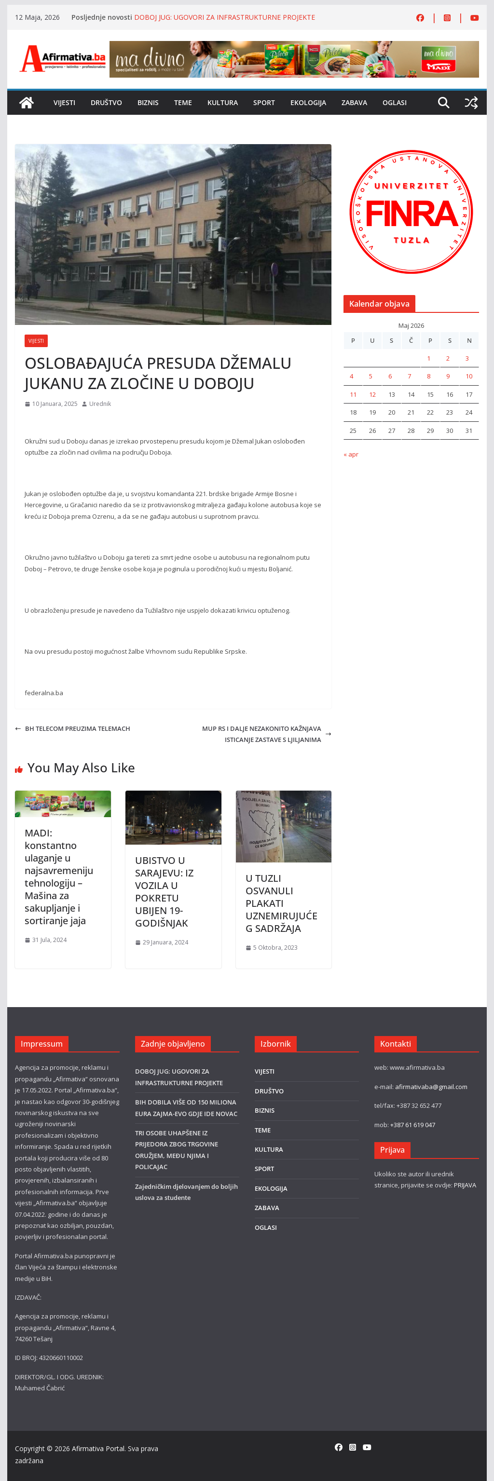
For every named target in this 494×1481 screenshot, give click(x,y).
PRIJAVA (465, 1185)
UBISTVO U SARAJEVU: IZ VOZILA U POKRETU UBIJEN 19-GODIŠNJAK (164, 891)
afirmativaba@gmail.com (431, 1086)
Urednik (100, 404)
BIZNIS (148, 102)
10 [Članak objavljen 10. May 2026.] (469, 376)
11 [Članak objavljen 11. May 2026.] (353, 394)
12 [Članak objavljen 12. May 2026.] (372, 394)
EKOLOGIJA (308, 102)
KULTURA (222, 102)
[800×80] (294, 46)
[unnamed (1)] (411, 149)
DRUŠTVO (106, 102)
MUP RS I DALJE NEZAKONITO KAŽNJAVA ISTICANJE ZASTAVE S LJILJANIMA (266, 734)
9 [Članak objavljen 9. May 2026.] (448, 376)
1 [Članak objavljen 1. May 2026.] (428, 358)
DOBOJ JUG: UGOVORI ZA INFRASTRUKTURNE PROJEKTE (224, 17)
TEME (183, 102)
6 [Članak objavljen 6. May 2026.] (390, 376)
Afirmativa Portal (98, 1448)
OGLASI (395, 102)
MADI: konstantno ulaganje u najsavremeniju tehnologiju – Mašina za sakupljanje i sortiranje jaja (59, 876)
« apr (350, 454)
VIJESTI (64, 102)
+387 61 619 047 (412, 1124)
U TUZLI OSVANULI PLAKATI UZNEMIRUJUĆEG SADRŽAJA (281, 903)
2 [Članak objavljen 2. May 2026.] (448, 358)
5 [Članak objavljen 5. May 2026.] (370, 376)
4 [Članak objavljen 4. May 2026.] (351, 376)
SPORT (264, 102)
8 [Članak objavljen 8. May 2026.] (428, 376)
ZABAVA (354, 102)
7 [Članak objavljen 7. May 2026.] (409, 376)
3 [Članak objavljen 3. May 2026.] (467, 358)
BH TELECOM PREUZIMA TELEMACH (72, 728)
